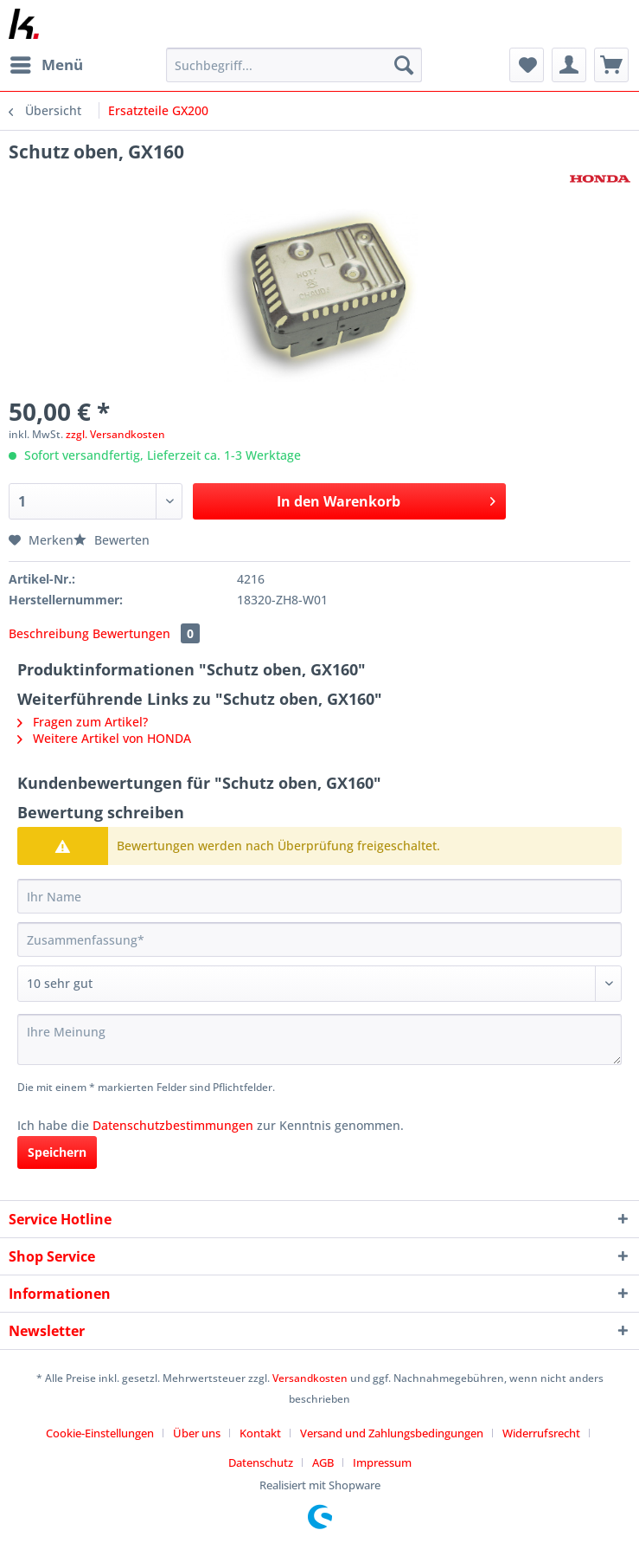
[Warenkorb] (611, 65)
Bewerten (111, 540)
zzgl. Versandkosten (115, 434)
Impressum (382, 1462)
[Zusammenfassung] (319, 939)
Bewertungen (146, 633)
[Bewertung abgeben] (319, 983)
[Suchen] (404, 65)
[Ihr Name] (319, 896)
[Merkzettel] (526, 65)
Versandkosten (310, 1378)
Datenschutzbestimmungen (173, 1125)
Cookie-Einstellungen (100, 1433)
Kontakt (260, 1433)
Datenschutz (260, 1462)
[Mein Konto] (569, 65)
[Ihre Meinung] (319, 1039)
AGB (323, 1462)
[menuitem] (46, 65)
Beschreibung (49, 633)
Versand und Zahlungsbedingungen (391, 1433)
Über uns (196, 1433)
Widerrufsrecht (541, 1433)
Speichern (57, 1152)
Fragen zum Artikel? (82, 721)
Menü (46, 62)
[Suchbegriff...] (294, 65)
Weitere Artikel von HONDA (104, 738)
